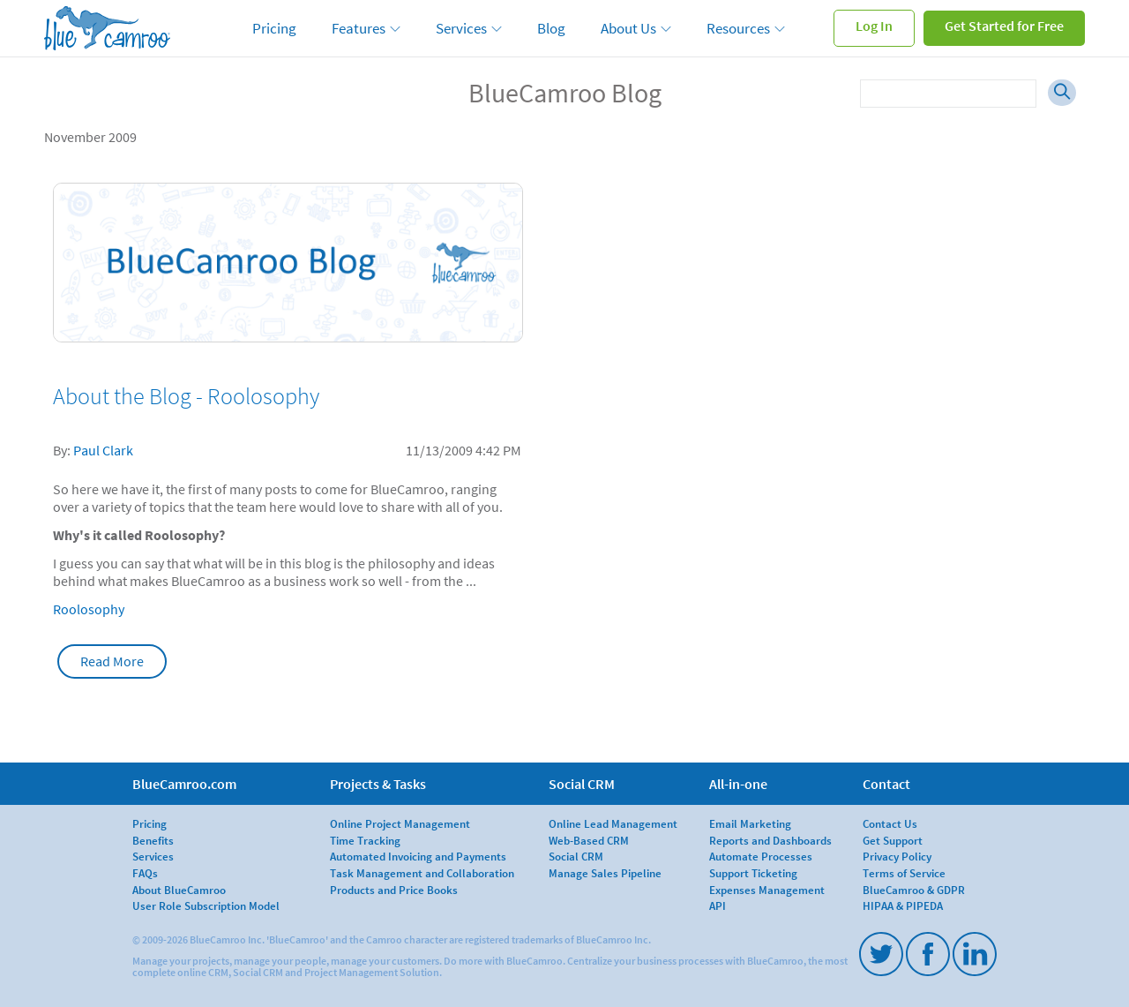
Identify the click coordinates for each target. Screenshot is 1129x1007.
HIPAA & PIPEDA (903, 905)
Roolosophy (88, 609)
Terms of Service (904, 873)
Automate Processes (760, 856)
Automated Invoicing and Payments (418, 856)
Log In (874, 25)
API (717, 905)
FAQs (145, 873)
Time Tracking (365, 840)
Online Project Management (400, 823)
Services (461, 28)
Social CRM (576, 856)
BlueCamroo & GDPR (914, 890)
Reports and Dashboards (770, 840)
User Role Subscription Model (206, 905)
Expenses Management (767, 890)
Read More (112, 661)
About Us (628, 28)
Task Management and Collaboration (422, 873)
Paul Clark (103, 450)
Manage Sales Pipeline (605, 873)
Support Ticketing (753, 873)
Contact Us (890, 823)
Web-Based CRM (589, 840)
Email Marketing (750, 823)
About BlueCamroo (179, 890)
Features (358, 28)
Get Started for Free (1004, 25)
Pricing (274, 28)
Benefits (153, 840)
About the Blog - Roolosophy (186, 396)
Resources (738, 28)
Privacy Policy (897, 856)
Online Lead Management (613, 823)
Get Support (893, 840)
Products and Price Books (394, 890)
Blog (551, 28)
